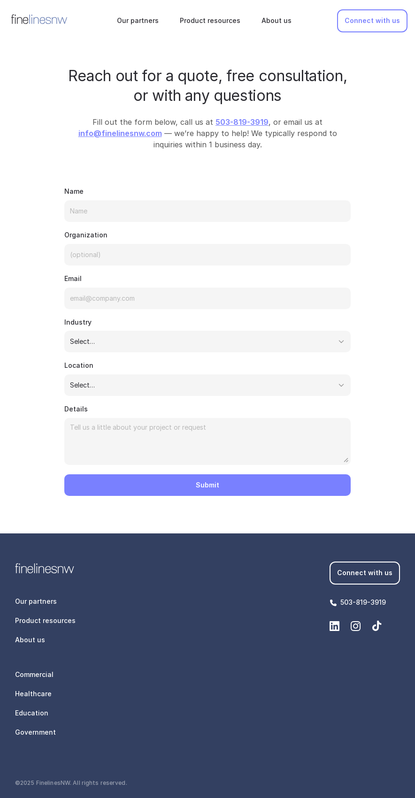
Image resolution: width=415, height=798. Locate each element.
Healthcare (33, 694)
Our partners (138, 20)
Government (35, 732)
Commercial (34, 674)
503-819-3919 (363, 602)
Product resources (210, 20)
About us (276, 20)
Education (31, 713)
